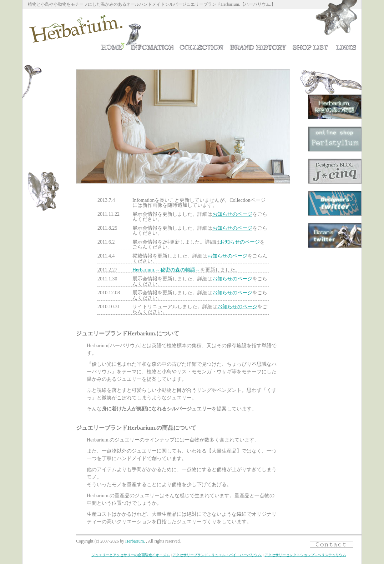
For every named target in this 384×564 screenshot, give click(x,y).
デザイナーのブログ (335, 171)
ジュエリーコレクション (201, 45)
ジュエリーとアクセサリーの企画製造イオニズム (130, 555)
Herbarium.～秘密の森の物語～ (335, 106)
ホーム (112, 45)
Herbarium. (135, 541)
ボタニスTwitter (335, 235)
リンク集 (346, 45)
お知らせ (151, 45)
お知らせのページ (232, 214)
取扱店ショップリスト (310, 45)
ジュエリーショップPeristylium (335, 138)
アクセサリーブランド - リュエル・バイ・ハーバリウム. (217, 555)
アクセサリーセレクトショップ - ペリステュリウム (305, 555)
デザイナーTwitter (335, 203)
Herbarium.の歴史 (258, 45)
